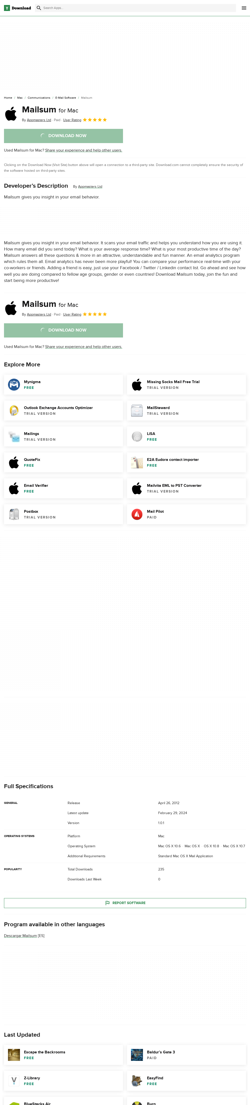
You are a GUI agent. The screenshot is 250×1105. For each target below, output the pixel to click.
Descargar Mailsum (20, 936)
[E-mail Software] (65, 97)
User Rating (85, 119)
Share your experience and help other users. (83, 150)
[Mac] (20, 97)
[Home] (8, 97)
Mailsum (50, 109)
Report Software (125, 903)
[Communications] (39, 97)
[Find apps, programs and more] (135, 8)
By (36, 120)
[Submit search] (39, 8)
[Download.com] (17, 8)
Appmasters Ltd (90, 186)
